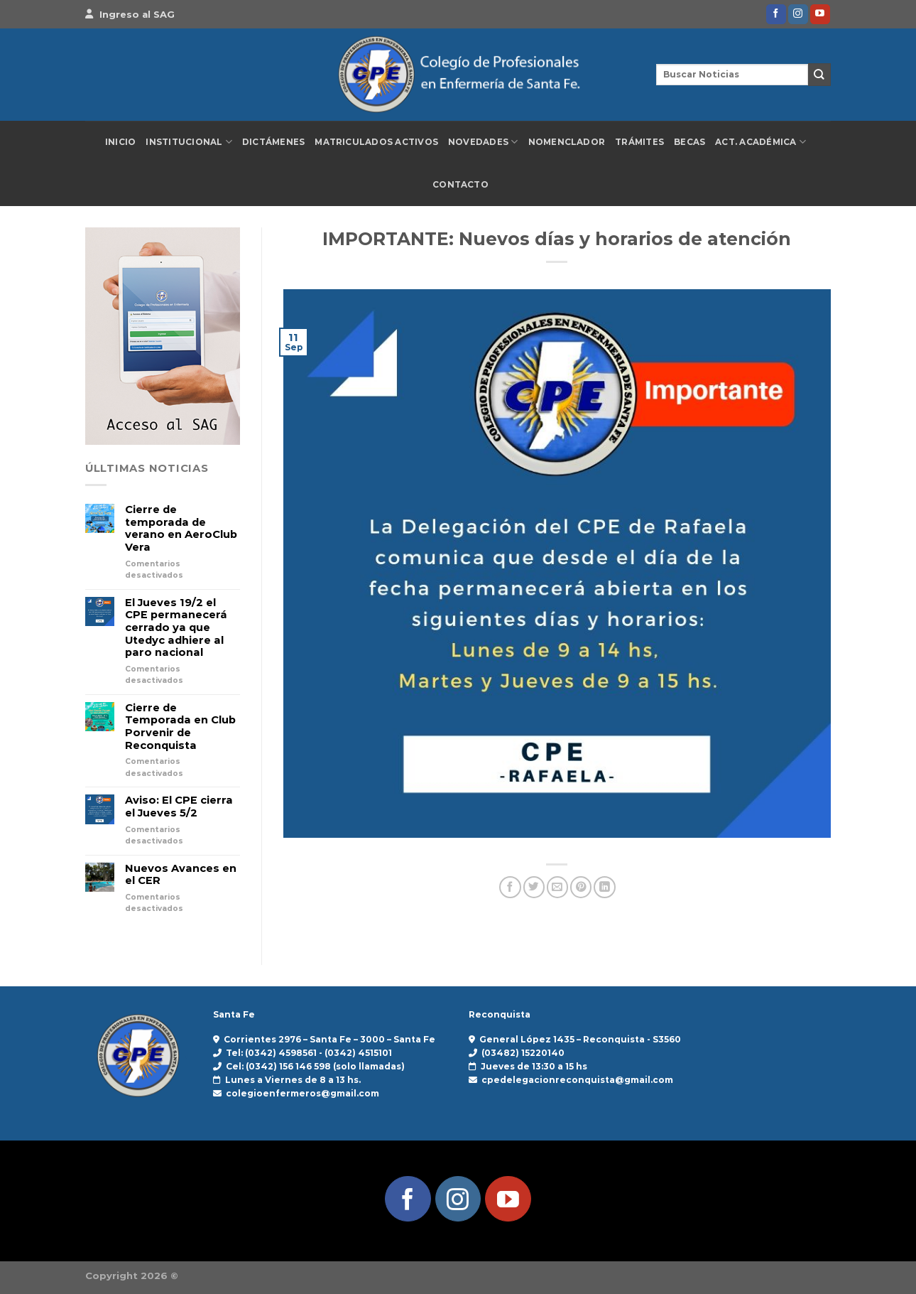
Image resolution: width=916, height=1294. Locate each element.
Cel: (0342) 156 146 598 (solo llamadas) (315, 1066)
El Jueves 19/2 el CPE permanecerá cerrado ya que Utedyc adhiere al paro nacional (176, 628)
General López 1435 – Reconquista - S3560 (580, 1039)
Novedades (483, 142)
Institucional (189, 142)
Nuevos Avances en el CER (180, 875)
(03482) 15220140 (523, 1052)
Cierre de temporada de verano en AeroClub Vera (181, 529)
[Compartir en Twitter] (534, 887)
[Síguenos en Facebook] (776, 14)
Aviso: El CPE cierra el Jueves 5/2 (179, 806)
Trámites (639, 142)
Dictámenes (273, 142)
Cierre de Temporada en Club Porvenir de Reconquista (180, 727)
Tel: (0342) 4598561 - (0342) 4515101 (309, 1052)
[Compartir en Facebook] (509, 887)
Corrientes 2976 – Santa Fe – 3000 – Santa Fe (329, 1039)
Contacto (460, 185)
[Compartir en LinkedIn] (604, 887)
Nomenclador (567, 142)
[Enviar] (819, 74)
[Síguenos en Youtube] (820, 14)
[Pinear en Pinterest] (580, 887)
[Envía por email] (557, 887)
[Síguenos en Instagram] (798, 14)
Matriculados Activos (376, 142)
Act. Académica (760, 142)
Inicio (120, 142)
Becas (689, 142)
